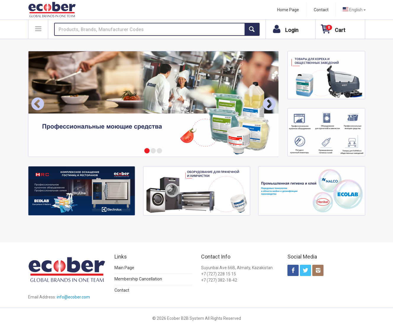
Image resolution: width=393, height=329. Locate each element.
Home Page (288, 9)
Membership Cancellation (138, 279)
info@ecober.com (73, 297)
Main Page (124, 267)
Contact (321, 9)
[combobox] (354, 10)
